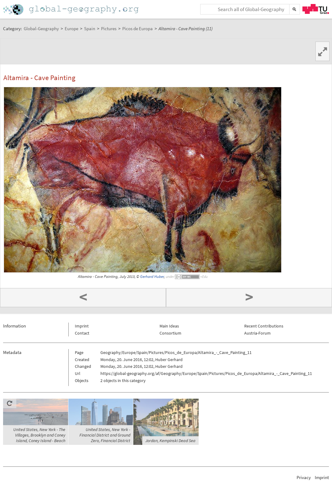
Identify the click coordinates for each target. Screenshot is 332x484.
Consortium (170, 333)
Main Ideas (169, 326)
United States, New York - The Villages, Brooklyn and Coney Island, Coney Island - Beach (39, 435)
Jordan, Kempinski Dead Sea (170, 440)
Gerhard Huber (152, 276)
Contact (82, 333)
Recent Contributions (263, 326)
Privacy (304, 477)
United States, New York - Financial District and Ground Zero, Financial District (104, 435)
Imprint (82, 326)
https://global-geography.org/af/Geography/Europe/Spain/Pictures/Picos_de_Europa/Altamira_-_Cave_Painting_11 (206, 373)
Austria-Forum (257, 333)
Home (71, 9)
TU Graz (315, 9)
